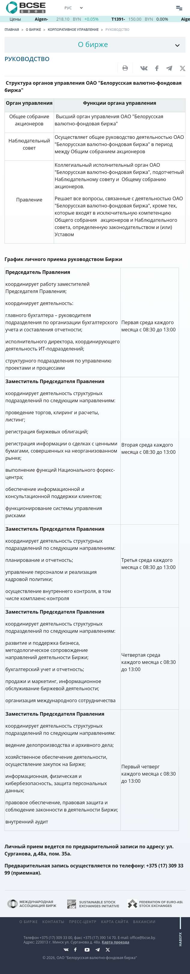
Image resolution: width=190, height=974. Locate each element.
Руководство (117, 30)
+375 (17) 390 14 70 (99, 937)
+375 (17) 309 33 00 (56, 937)
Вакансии (144, 921)
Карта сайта (115, 921)
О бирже (33, 30)
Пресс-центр (83, 921)
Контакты (53, 921)
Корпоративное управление (73, 30)
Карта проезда (115, 942)
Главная (12, 30)
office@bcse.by (142, 937)
